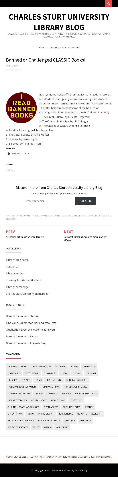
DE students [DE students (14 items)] (32, 373)
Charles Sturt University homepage (27, 293)
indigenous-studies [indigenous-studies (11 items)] (75, 386)
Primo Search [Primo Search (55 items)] (46, 413)
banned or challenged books (56, 215)
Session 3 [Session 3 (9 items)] (70, 420)
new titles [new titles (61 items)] (76, 400)
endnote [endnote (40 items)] (91, 373)
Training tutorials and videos (23, 280)
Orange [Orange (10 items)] (89, 407)
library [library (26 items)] (66, 393)
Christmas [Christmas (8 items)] (89, 366)
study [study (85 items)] (35, 427)
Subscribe (85, 201)
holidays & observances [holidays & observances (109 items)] (22, 386)
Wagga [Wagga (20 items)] (48, 427)
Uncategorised (23, 215)
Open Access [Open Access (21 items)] (51, 407)
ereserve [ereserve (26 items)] (13, 380)
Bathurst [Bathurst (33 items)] (61, 366)
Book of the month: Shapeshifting (26, 343)
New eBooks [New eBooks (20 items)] (58, 400)
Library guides (15, 273)
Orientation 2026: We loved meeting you (30, 329)
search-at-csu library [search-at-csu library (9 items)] (21, 420)
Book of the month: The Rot (22, 316)
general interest (95, 215)
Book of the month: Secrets (22, 336)
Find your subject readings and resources (31, 323)
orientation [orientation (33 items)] (15, 413)
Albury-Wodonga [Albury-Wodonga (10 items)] (40, 366)
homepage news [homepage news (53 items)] (50, 386)
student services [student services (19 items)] (18, 427)
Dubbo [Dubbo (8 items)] (64, 373)
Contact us (12, 266)
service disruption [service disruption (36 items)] (49, 420)
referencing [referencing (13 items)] (65, 413)
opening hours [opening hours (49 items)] (71, 407)
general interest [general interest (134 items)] (76, 380)
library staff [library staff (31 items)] (39, 400)
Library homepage (17, 287)
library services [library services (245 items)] (17, 400)
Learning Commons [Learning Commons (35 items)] (46, 393)
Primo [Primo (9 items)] (30, 413)
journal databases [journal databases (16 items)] (19, 393)
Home (41, 47)
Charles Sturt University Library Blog (69, 470)
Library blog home (17, 259)
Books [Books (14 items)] (75, 366)
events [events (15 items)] (26, 380)
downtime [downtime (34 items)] (50, 373)
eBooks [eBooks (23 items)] (77, 373)
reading (107, 215)
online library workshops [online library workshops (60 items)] (23, 407)
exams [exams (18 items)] (38, 380)
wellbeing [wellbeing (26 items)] (62, 427)
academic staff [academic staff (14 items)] (17, 366)
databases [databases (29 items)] (14, 373)
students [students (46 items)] (85, 420)
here (105, 112)
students (10, 219)
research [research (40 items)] (96, 413)
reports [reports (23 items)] (82, 413)
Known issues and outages (65, 47)
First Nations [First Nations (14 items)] (54, 380)
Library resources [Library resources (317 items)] (86, 393)
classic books (79, 215)
